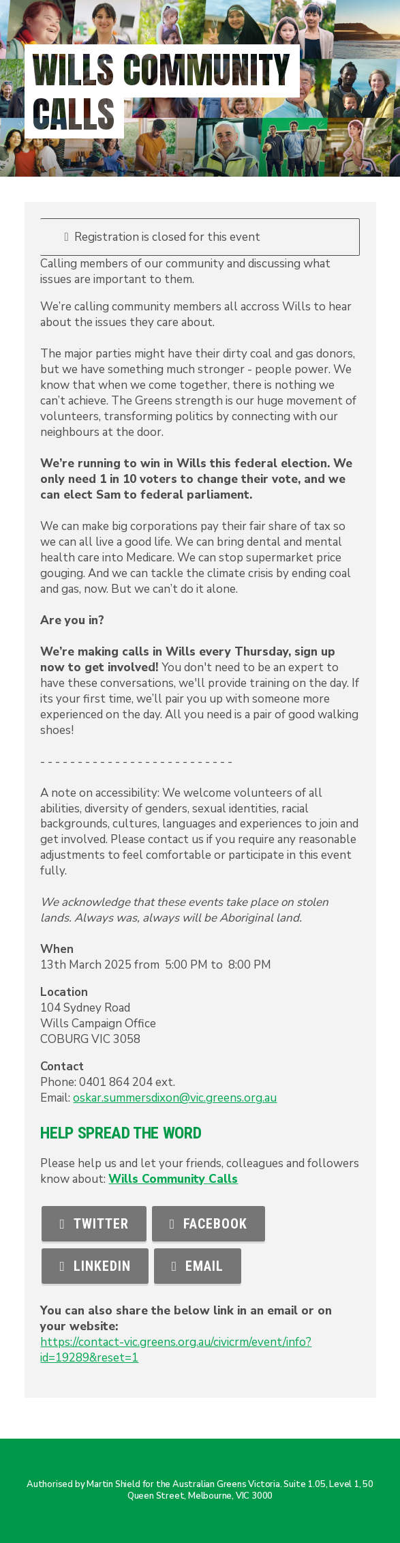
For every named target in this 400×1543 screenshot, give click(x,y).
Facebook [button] (208, 1224)
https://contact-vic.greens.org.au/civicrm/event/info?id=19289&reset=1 (175, 1350)
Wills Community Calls (173, 1179)
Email (198, 1266)
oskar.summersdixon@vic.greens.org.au (175, 1098)
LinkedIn (94, 1266)
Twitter (93, 1224)
